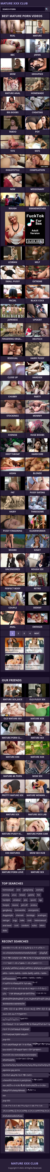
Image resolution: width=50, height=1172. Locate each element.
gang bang (28, 889)
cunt (16, 925)
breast (22, 895)
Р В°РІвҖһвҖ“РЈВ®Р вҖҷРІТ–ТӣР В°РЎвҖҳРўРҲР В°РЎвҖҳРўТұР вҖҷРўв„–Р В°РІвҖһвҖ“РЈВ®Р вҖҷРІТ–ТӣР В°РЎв (23, 1035)
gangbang (7, 910)
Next (36, 633)
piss (25, 900)
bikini (42, 925)
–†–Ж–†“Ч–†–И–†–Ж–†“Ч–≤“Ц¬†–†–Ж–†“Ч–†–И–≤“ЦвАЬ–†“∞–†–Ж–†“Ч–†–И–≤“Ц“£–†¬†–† (23, 1106)
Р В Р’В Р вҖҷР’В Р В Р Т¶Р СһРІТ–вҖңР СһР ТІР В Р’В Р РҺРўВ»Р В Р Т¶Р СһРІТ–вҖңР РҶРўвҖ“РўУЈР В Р (23, 1075)
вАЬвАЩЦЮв (9, 1060)
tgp (40, 900)
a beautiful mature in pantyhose (17, 1080)
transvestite (20, 910)
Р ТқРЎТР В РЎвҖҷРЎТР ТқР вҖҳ (17, 983)
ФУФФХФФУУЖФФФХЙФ (14, 1003)
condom (25, 925)
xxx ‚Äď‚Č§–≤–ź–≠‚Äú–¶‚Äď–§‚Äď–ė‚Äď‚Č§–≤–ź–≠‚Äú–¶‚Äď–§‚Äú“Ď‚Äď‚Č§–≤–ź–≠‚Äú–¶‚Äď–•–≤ (24, 1086)
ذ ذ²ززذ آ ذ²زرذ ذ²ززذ (11, 1019)
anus (14, 895)
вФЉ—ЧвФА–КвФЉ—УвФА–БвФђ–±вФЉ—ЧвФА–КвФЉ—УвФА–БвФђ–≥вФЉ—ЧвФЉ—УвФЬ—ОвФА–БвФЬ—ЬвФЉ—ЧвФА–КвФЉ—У (25, 974)
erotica (34, 905)
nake (22, 920)
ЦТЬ (4, 993)
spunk (33, 900)
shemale (19, 915)
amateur (17, 900)
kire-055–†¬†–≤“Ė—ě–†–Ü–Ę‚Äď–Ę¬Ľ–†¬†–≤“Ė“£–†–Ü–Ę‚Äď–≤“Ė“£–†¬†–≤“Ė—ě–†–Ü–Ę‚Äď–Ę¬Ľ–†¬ (24, 948)
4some (15, 905)
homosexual (8, 889)
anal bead (7, 925)
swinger (6, 920)
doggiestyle (8, 915)
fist (38, 895)
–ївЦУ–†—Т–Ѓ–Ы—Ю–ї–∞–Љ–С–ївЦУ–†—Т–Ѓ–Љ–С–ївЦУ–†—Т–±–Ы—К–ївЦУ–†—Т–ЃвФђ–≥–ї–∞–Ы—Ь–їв (25, 989)
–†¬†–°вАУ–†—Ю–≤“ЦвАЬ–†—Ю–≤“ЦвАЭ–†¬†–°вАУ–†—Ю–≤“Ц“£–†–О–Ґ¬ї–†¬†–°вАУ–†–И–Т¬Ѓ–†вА (25, 963)
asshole (39, 889)
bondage (31, 915)
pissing (6, 895)
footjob (6, 905)
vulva (34, 925)
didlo (5, 930)
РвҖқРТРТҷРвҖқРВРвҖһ (14, 1090)
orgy (15, 920)
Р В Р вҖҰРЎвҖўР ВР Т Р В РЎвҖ (17, 1044)
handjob (6, 900)
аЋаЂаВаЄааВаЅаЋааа (13, 1116)
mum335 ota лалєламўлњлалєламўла (19, 1054)
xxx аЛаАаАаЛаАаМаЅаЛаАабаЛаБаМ (19, 953)
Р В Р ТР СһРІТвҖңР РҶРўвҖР (16, 1029)
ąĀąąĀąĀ (43, 953)
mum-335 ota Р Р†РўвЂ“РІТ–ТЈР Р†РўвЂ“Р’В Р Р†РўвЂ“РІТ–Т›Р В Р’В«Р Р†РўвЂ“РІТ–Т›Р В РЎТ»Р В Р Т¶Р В (23, 1014)
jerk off (24, 905)
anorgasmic (33, 910)
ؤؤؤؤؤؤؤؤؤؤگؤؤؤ (9, 978)
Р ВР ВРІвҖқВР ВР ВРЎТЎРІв (22, 993)
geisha (31, 895)
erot (18, 889)
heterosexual (40, 920)
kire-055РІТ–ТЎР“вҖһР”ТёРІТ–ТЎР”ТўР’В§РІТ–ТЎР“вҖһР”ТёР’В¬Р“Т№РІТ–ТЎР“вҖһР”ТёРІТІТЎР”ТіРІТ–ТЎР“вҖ (22, 1050)
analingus (42, 915)
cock (29, 920)
